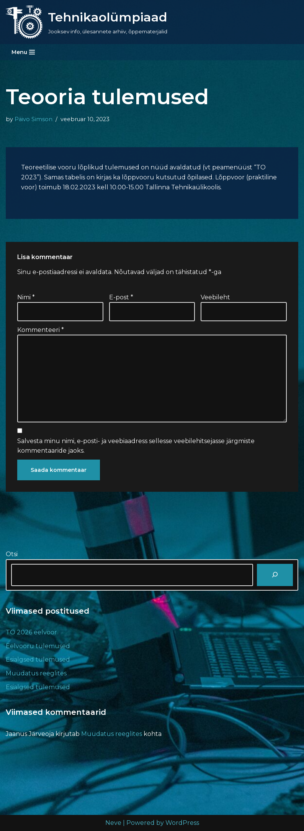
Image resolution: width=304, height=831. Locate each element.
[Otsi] (275, 575)
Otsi (12, 554)
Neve (113, 822)
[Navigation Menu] (23, 52)
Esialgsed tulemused (38, 659)
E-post (121, 297)
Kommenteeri (40, 329)
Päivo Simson (33, 119)
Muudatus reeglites (36, 673)
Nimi (26, 297)
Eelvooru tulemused (38, 646)
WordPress (182, 822)
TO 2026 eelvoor (31, 632)
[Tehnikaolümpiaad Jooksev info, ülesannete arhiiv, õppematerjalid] (86, 22)
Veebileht (215, 297)
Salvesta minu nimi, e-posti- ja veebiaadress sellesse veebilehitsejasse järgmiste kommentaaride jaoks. (136, 446)
